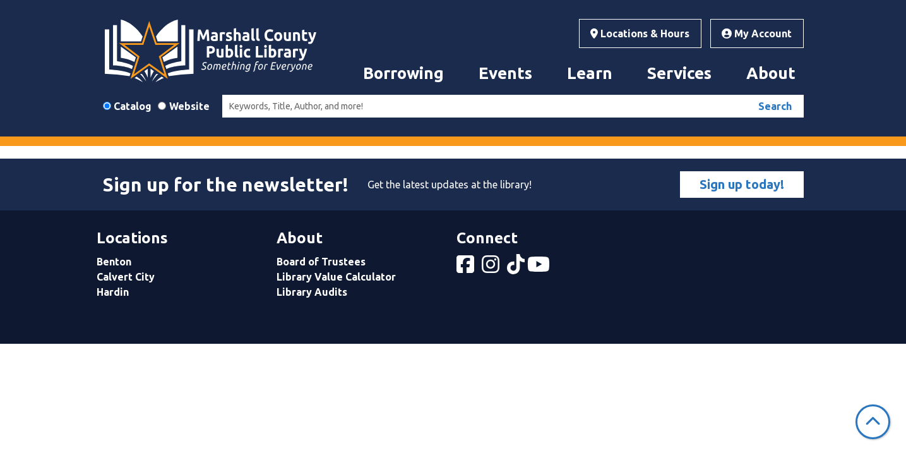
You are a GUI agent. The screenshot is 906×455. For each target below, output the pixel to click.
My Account (757, 33)
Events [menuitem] (505, 73)
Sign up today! (742, 184)
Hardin (113, 292)
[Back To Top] (872, 421)
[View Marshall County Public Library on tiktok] (517, 268)
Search (775, 106)
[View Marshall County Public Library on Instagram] (492, 268)
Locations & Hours (639, 33)
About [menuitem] (771, 73)
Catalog (133, 106)
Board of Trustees (321, 261)
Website (189, 106)
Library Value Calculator (336, 276)
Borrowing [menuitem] (403, 73)
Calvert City (126, 276)
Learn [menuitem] (589, 73)
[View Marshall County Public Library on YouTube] (539, 268)
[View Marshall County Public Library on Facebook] (466, 268)
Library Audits (312, 292)
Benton (114, 261)
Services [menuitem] (679, 73)
